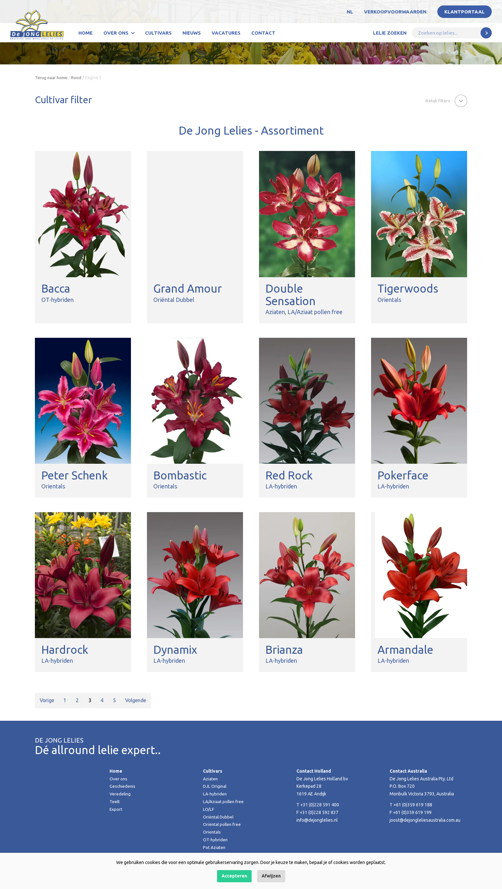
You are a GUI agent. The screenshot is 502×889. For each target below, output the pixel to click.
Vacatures (226, 32)
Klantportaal (464, 11)
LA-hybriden (215, 793)
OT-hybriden (215, 839)
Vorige (47, 700)
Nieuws (191, 32)
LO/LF (208, 809)
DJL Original (215, 786)
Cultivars (158, 32)
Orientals (212, 832)
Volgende (138, 700)
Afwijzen (271, 875)
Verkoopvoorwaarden (395, 11)
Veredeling (120, 793)
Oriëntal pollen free (222, 824)
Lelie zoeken (390, 32)
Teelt (114, 801)
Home (85, 32)
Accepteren (234, 875)
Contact (263, 32)
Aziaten (210, 778)
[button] (446, 100)
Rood (77, 77)
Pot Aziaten (214, 847)
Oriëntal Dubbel (219, 816)
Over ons (115, 32)
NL (350, 11)
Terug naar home (52, 77)
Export (116, 809)
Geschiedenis (122, 786)
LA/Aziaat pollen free (224, 801)
